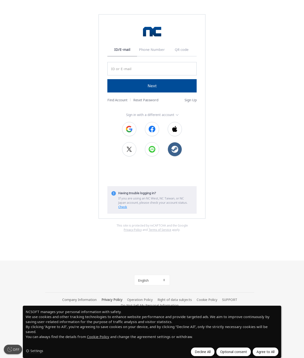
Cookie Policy (98, 336)
